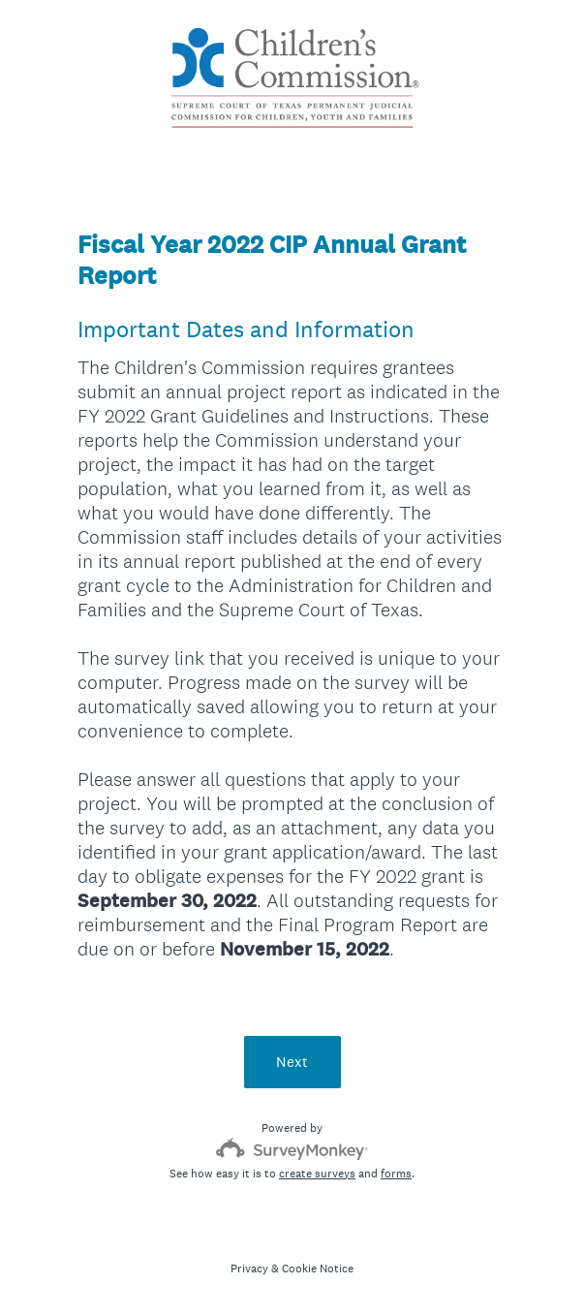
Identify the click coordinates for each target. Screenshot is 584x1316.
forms (396, 1173)
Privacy (249, 1268)
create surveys (317, 1173)
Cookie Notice (317, 1268)
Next (292, 1061)
